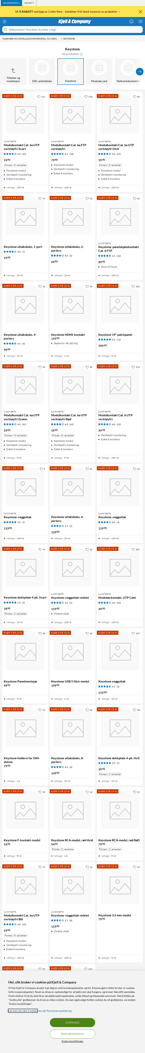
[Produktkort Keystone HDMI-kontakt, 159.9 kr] (73, 304)
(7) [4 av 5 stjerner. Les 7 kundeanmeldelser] (23, 251)
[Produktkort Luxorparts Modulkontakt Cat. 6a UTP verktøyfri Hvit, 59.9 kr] (120, 115)
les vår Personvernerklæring (55, 1010)
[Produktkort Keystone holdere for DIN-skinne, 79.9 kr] (25, 728)
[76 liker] (89, 198)
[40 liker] (89, 367)
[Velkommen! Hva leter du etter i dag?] (75, 29)
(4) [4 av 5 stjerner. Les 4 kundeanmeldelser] (118, 522)
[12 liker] (136, 469)
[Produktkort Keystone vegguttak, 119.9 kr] (120, 651)
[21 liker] (136, 792)
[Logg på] (131, 21)
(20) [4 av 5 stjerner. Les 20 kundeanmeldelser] (119, 602)
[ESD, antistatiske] (42, 72)
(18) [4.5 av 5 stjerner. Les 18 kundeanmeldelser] (71, 154)
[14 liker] (41, 710)
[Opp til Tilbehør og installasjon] (13, 72)
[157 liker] (136, 633)
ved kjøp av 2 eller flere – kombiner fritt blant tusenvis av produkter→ (68, 11)
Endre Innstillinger (72, 1041)
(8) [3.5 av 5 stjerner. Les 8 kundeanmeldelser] (70, 920)
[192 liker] (136, 286)
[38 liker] (136, 710)
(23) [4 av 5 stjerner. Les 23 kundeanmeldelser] (119, 424)
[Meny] (4, 21)
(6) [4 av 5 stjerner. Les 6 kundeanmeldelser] (70, 255)
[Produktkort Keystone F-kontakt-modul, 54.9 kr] (25, 810)
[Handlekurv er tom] (140, 21)
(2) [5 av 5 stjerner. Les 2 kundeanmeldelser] (23, 602)
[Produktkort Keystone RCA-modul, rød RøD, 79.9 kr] (120, 810)
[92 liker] (136, 198)
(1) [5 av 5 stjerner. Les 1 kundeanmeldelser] (23, 522)
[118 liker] (88, 96)
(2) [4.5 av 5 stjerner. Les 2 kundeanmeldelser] (118, 686)
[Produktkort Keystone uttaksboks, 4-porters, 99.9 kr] (25, 304)
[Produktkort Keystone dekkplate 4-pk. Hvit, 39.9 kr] (120, 728)
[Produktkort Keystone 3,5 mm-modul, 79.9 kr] (120, 885)
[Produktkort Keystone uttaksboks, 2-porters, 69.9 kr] (73, 217)
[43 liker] (89, 633)
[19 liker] (41, 549)
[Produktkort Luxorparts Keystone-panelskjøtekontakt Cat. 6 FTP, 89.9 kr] (120, 217)
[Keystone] (70, 72)
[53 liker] (41, 969)
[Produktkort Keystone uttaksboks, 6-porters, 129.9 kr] (73, 487)
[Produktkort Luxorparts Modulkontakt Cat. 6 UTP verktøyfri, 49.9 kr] (120, 385)
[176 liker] (136, 367)
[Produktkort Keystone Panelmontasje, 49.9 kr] (25, 651)
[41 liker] (89, 469)
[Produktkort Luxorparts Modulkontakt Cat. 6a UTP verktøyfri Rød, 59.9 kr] (73, 385)
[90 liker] (136, 96)
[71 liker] (41, 867)
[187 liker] (136, 549)
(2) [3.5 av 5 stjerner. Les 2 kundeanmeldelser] (70, 526)
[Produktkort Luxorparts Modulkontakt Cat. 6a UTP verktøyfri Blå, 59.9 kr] (25, 885)
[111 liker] (41, 96)
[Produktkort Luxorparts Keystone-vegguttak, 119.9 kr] (25, 487)
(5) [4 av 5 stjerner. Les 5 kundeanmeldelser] (70, 602)
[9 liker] (42, 469)
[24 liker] (41, 367)
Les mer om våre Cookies (22, 1010)
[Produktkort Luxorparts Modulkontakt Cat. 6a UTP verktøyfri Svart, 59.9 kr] (25, 115)
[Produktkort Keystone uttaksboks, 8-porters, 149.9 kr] (73, 728)
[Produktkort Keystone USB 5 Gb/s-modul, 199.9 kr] (73, 651)
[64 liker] (89, 710)
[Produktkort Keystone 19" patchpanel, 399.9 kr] (120, 304)
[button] (81, 54)
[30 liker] (41, 633)
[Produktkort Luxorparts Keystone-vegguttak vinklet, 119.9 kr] (73, 567)
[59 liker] (89, 286)
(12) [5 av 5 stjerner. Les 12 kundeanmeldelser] (119, 339)
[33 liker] (41, 792)
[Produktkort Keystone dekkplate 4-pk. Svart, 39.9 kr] (25, 567)
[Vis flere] (139, 71)
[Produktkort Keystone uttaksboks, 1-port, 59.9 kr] (25, 217)
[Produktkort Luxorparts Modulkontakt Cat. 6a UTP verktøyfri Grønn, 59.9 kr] (25, 385)
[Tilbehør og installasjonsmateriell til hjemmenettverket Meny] (61, 39)
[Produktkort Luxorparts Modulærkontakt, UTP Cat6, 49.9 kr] (120, 567)
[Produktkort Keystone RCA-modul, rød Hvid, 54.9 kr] (73, 810)
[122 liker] (88, 969)
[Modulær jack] (99, 72)
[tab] (11, 3)
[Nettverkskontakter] (128, 72)
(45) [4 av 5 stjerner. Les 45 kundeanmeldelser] (24, 154)
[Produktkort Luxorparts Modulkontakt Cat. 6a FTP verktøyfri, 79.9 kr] (73, 115)
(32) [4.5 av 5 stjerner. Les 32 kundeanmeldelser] (119, 255)
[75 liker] (41, 198)
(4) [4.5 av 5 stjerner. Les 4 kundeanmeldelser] (23, 343)
